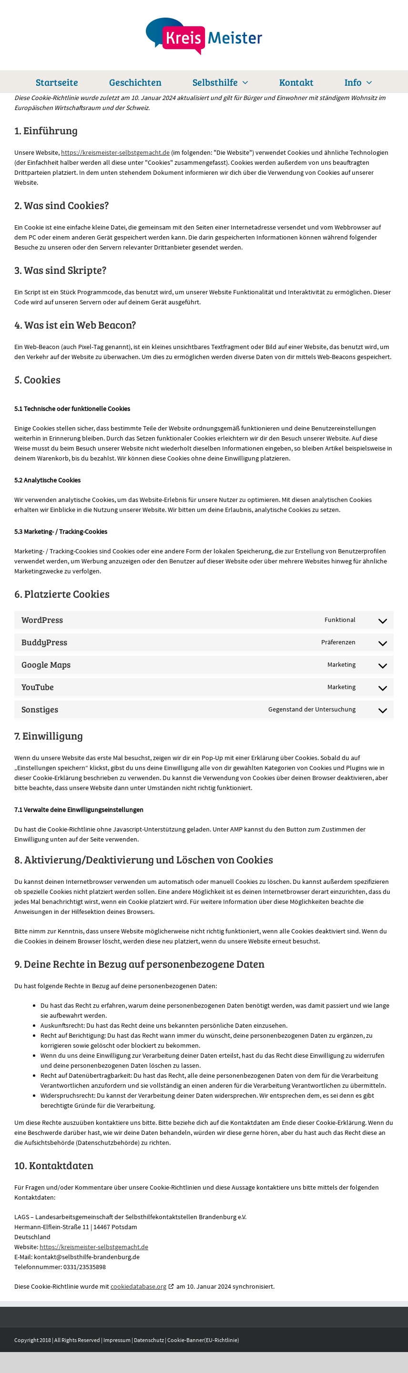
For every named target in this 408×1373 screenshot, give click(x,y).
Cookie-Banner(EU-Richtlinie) (203, 1339)
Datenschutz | (150, 1339)
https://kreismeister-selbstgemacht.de (115, 152)
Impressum (117, 1339)
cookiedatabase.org (138, 1286)
